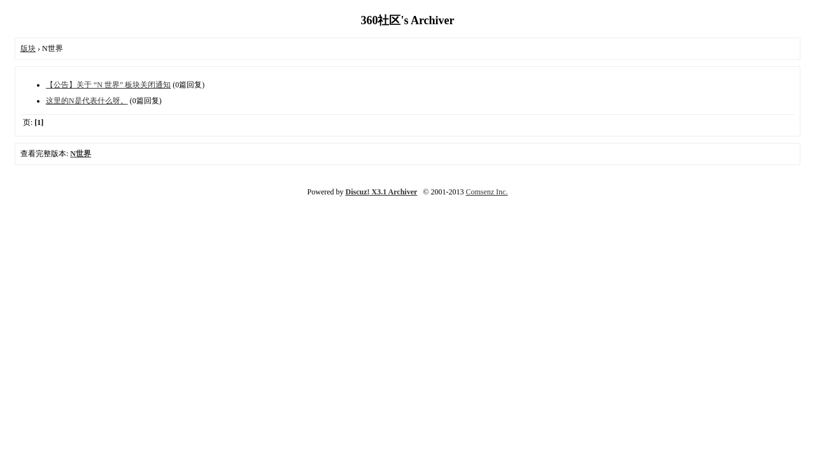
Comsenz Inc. (486, 191)
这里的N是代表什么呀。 (87, 100)
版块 (28, 48)
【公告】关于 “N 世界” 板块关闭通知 (108, 84)
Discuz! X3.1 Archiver (382, 191)
